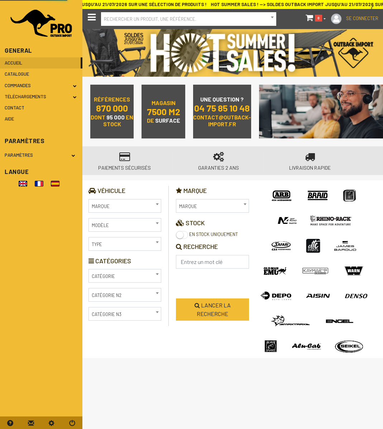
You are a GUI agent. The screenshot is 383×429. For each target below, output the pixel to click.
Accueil (13, 63)
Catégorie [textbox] (103, 276)
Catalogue (17, 74)
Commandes (41, 85)
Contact (14, 107)
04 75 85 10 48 (222, 107)
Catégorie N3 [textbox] (106, 314)
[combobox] (188, 19)
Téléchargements (41, 96)
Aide (9, 119)
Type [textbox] (97, 244)
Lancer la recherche (213, 309)
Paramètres (41, 155)
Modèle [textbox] (100, 225)
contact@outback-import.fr (222, 120)
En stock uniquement (207, 235)
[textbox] (188, 18)
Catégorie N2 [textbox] (106, 295)
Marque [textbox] (101, 206)
